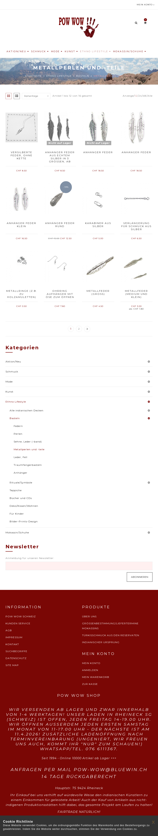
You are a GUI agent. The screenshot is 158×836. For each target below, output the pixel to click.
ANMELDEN (90, 670)
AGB (9, 630)
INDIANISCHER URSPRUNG (100, 642)
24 (140, 95)
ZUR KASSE (90, 684)
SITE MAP (12, 665)
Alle (149, 95)
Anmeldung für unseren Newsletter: (30, 558)
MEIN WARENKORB (95, 677)
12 (136, 95)
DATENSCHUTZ (16, 658)
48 (144, 95)
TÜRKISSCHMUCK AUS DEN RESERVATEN (110, 635)
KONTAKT (12, 644)
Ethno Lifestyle (58, 75)
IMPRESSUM (14, 637)
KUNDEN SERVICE (18, 623)
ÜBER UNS (89, 616)
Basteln (82, 75)
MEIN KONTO (91, 663)
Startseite (33, 75)
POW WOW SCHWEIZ (21, 616)
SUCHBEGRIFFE (16, 651)
